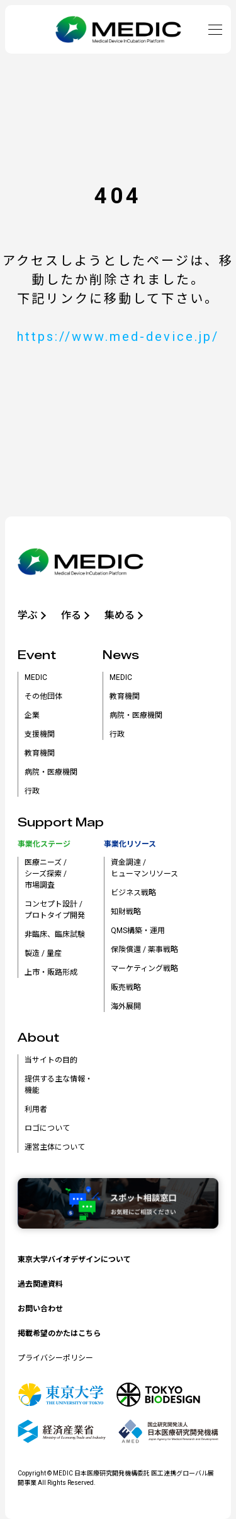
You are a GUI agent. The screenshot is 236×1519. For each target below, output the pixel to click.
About (38, 1038)
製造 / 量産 (43, 953)
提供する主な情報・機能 (59, 1085)
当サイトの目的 (51, 1060)
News (121, 655)
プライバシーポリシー (55, 1358)
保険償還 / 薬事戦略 (144, 949)
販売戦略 (126, 987)
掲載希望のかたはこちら (59, 1333)
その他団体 (43, 696)
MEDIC (36, 677)
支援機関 (40, 734)
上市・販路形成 (51, 972)
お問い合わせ (40, 1308)
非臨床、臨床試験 (55, 934)
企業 (32, 715)
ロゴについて (47, 1128)
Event (37, 655)
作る (71, 615)
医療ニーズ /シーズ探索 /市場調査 (46, 874)
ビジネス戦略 (133, 892)
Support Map (61, 823)
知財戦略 (126, 911)
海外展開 (126, 1006)
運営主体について (55, 1147)
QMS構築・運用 (138, 930)
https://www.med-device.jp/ (118, 336)
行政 (32, 791)
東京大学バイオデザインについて (74, 1259)
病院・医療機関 (51, 772)
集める (119, 615)
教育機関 (40, 753)
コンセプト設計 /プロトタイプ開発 (55, 910)
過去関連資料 (40, 1284)
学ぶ (28, 615)
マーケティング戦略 (144, 968)
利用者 (36, 1109)
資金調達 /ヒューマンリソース (144, 868)
